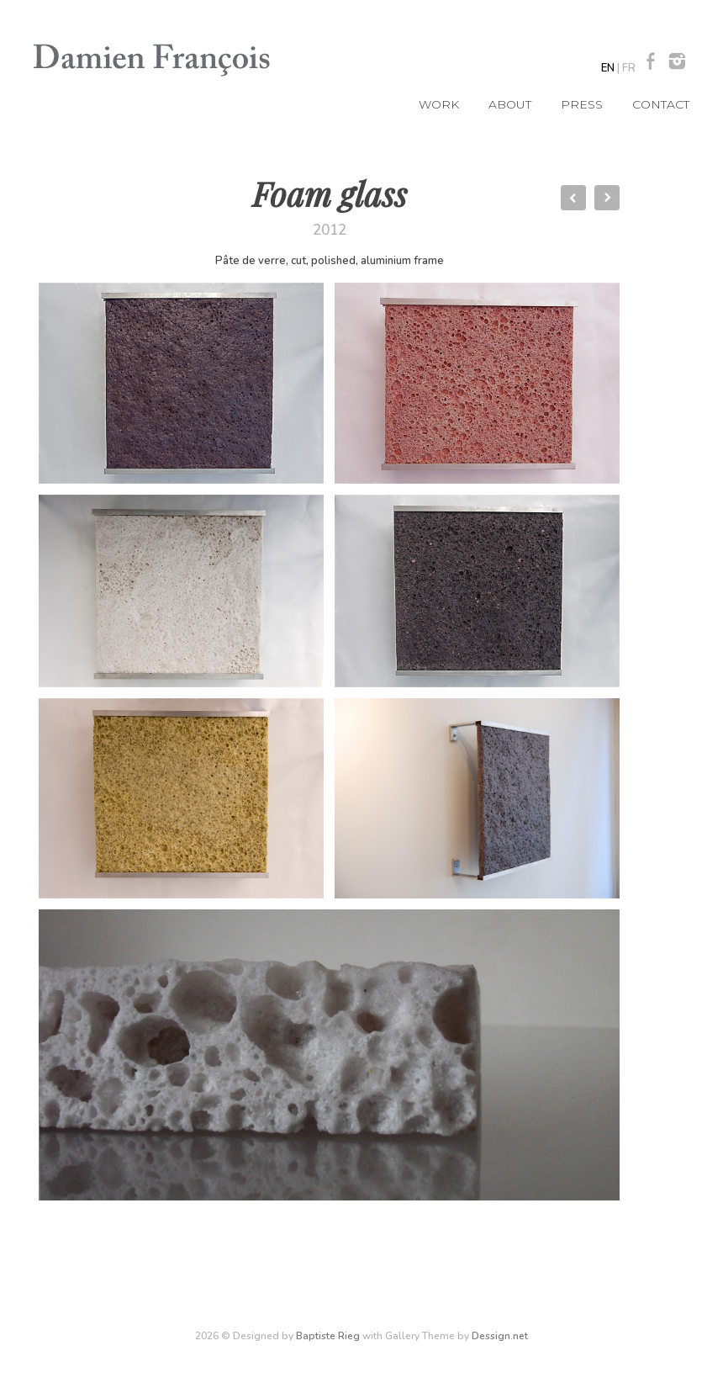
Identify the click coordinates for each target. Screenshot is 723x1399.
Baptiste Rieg (328, 1336)
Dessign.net (500, 1336)
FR (629, 68)
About (509, 104)
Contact (660, 104)
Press (582, 104)
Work (439, 104)
